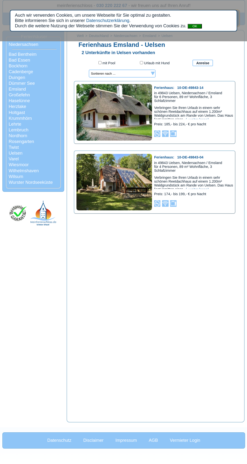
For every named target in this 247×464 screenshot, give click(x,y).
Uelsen (15, 153)
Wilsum (16, 176)
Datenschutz (59, 440)
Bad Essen (19, 60)
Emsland (17, 89)
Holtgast (17, 112)
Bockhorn (18, 65)
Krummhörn (20, 118)
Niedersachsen (23, 44)
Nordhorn (18, 135)
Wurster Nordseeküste (31, 182)
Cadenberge (21, 71)
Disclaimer (93, 440)
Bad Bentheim (23, 54)
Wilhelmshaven (24, 170)
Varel (14, 158)
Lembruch (18, 129)
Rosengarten (21, 141)
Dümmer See (22, 83)
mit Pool (106, 63)
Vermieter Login (185, 440)
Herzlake (17, 106)
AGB (153, 440)
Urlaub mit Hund (155, 63)
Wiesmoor (19, 164)
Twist (14, 147)
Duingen (17, 77)
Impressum (126, 440)
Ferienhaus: (178, 88)
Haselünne (19, 100)
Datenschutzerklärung (107, 20)
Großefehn (19, 94)
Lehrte (15, 124)
